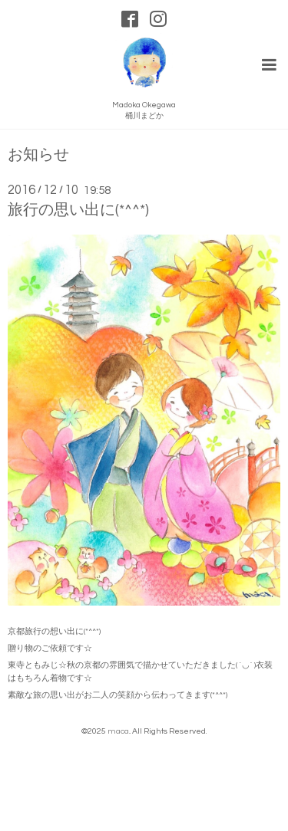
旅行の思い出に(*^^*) (78, 210)
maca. (119, 731)
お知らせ (38, 155)
